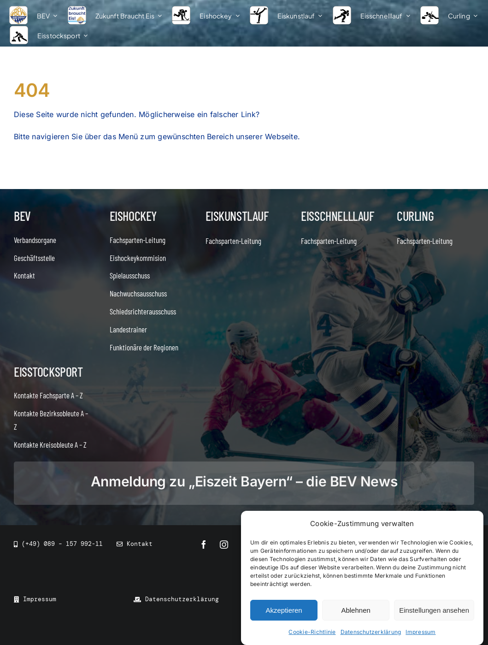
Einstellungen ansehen (434, 610)
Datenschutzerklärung (371, 631)
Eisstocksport (48, 371)
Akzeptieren (283, 610)
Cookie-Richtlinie (311, 631)
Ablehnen (355, 610)
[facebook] (204, 544)
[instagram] (224, 544)
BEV (22, 216)
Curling (415, 216)
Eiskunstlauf (237, 216)
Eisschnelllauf (337, 216)
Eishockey (133, 216)
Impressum (420, 631)
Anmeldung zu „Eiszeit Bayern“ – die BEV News (244, 481)
